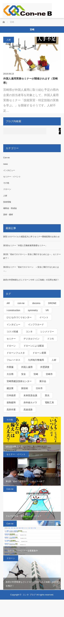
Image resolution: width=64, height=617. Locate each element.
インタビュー (9, 170)
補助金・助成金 (10, 208)
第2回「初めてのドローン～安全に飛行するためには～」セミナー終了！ (32, 256)
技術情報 (7, 202)
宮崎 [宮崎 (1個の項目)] (36, 374)
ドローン (7, 189)
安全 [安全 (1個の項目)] (23, 374)
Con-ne (6, 158)
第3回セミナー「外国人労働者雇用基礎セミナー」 (25, 245)
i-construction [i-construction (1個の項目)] (13, 310)
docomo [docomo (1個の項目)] (36, 303)
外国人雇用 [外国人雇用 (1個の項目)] (27, 367)
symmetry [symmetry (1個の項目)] (33, 310)
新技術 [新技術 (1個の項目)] (24, 388)
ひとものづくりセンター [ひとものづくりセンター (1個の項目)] (19, 317)
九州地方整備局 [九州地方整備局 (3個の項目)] (36, 360)
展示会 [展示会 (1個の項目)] (42, 381)
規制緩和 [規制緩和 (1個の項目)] (11, 402)
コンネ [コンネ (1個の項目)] (29, 331)
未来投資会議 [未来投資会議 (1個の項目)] (30, 395)
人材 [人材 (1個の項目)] (54, 360)
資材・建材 (8, 214)
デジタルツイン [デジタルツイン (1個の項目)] (31, 338)
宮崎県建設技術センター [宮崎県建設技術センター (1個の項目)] (19, 381)
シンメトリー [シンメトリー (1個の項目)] (47, 331)
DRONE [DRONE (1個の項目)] (52, 303)
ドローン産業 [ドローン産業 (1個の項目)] (39, 353)
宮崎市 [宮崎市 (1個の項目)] (49, 374)
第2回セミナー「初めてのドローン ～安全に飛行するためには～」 (31, 269)
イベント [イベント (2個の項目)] (43, 317)
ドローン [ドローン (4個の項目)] (11, 345)
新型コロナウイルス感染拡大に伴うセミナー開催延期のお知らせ (31, 236)
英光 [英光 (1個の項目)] (47, 395)
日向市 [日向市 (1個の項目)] (39, 388)
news (5, 164)
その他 (6, 183)
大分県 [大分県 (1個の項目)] (10, 374)
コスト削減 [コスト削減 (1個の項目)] (12, 331)
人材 (8, 40)
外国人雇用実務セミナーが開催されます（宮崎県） (30, 80)
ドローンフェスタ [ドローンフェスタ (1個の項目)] (16, 353)
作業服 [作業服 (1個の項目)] (10, 367)
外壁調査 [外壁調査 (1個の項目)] (44, 367)
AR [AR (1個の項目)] (8, 303)
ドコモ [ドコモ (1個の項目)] (50, 338)
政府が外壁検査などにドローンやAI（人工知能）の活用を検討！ (31, 280)
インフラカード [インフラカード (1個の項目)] (36, 324)
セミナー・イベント (12, 177)
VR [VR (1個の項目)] (47, 310)
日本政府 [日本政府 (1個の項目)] (11, 395)
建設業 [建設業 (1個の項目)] (10, 388)
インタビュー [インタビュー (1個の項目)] (13, 324)
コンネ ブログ (29, 594)
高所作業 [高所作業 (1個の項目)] (11, 409)
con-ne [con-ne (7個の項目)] (20, 303)
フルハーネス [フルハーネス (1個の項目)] (13, 360)
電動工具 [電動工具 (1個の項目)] (49, 402)
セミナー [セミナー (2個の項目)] (11, 338)
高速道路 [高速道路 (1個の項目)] (28, 409)
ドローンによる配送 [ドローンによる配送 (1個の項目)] (33, 345)
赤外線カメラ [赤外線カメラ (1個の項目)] (30, 402)
